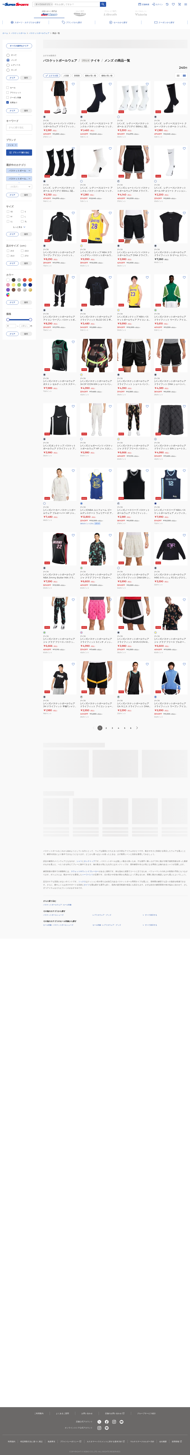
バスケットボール (18, 33)
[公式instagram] (114, 1422)
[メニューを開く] (185, 4)
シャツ (79, 861)
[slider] (8, 319)
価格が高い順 (106, 75)
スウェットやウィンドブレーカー (85, 871)
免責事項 (51, 1441)
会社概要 (163, 1441)
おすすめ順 (51, 75)
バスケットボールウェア (39, 33)
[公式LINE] (107, 1428)
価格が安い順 (90, 75)
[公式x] (99, 1422)
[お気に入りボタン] (73, 84)
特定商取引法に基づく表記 (31, 1441)
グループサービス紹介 (146, 1413)
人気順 (66, 75)
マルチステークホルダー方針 (142, 1441)
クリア (12, 78)
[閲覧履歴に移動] (167, 4)
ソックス (82, 881)
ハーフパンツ (87, 874)
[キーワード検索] (103, 4)
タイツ (86, 885)
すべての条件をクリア (19, 46)
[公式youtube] (121, 1422)
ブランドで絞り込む (19, 152)
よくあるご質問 (62, 1413)
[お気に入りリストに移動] (173, 4)
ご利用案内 (38, 1413)
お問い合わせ (87, 1413)
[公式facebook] (107, 1422)
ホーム (5, 33)
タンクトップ (89, 861)
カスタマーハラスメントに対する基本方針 (106, 1441)
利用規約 (11, 1441)
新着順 (77, 75)
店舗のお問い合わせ (115, 1413)
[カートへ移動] (179, 4)
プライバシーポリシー (71, 1441)
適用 (26, 78)
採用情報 (177, 1441)
